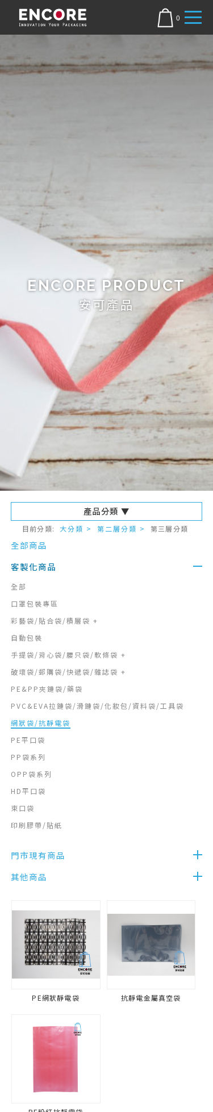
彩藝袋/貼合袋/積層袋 (54, 620)
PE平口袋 (28, 740)
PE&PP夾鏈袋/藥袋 (47, 688)
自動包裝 (27, 637)
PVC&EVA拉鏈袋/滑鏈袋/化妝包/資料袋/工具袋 (97, 705)
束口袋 (23, 808)
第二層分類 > (121, 528)
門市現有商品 (38, 855)
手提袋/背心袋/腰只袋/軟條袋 (68, 654)
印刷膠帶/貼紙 (36, 825)
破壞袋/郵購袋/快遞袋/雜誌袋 (68, 671)
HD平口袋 (28, 791)
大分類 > (76, 528)
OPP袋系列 (31, 774)
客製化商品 (33, 566)
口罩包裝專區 (35, 603)
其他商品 (29, 877)
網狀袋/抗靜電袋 (40, 723)
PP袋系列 (28, 757)
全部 (19, 586)
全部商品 (29, 545)
